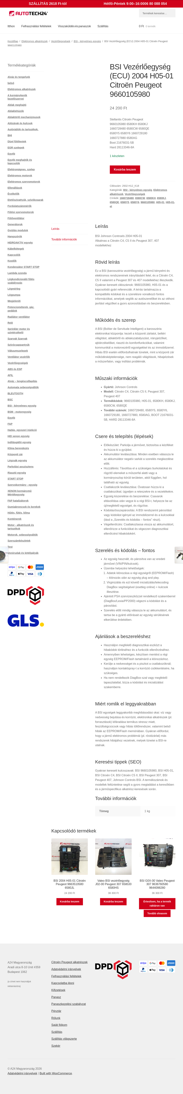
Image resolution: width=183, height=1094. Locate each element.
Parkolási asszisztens (21, 466)
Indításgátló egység (19, 442)
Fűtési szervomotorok (21, 212)
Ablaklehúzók (16, 111)
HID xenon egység (18, 436)
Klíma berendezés (18, 448)
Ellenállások (15, 187)
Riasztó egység (17, 472)
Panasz (56, 997)
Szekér (55, 1045)
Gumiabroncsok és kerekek (24, 506)
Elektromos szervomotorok (24, 181)
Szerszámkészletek (19, 540)
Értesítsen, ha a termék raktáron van (157, 903)
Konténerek (14, 518)
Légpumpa (14, 294)
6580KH (151, 198)
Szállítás (103, 26)
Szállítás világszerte (64, 1038)
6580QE (114, 202)
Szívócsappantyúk (19, 344)
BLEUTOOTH (15, 393)
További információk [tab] (64, 239)
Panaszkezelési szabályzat (68, 1004)
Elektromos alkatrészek (34, 41)
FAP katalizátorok (18, 500)
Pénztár (56, 1011)
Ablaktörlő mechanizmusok (24, 117)
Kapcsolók (14, 254)
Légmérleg (14, 288)
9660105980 (148, 202)
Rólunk (55, 1018)
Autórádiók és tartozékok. (23, 129)
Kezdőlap (13, 41)
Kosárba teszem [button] (69, 901)
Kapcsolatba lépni (62, 983)
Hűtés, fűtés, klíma (19, 512)
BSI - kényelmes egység (87, 41)
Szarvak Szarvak (17, 338)
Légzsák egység (17, 460)
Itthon (11, 26)
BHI (10, 135)
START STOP (15, 478)
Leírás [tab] (55, 228)
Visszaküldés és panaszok (74, 26)
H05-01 (160, 202)
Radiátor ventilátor (19, 316)
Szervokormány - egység (22, 484)
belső (11, 83)
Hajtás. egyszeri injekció (22, 430)
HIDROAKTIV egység (20, 242)
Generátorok (15, 224)
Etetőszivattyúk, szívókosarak (25, 199)
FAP (10, 423)
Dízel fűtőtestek (17, 141)
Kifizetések (58, 990)
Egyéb (11, 153)
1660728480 (127, 198)
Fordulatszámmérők (20, 206)
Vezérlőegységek (60, 41)
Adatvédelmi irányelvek (66, 969)
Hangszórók (15, 236)
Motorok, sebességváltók (23, 534)
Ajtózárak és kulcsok (20, 123)
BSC (10, 399)
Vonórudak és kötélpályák (23, 553)
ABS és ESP (15, 369)
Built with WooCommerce (56, 1073)
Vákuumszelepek (18, 350)
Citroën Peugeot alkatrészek (69, 962)
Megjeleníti (14, 301)
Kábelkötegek (16, 248)
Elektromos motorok (20, 175)
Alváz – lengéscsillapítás (22, 381)
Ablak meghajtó (17, 104)
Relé (10, 322)
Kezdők (12, 260)
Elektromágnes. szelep (21, 169)
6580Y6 (135, 202)
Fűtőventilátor (16, 218)
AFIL (10, 375)
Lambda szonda (17, 273)
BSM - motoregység (19, 411)
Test (10, 546)
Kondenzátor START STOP (23, 266)
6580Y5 (124, 202)
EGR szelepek (16, 147)
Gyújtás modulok (18, 230)
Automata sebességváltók (23, 387)
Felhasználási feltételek (36, 26)
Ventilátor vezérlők (19, 356)
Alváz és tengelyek (19, 77)
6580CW (140, 198)
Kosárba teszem (125, 169)
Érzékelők (13, 193)
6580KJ (161, 198)
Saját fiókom (59, 1024)
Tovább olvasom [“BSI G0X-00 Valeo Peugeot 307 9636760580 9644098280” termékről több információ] (157, 913)
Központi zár (15, 454)
